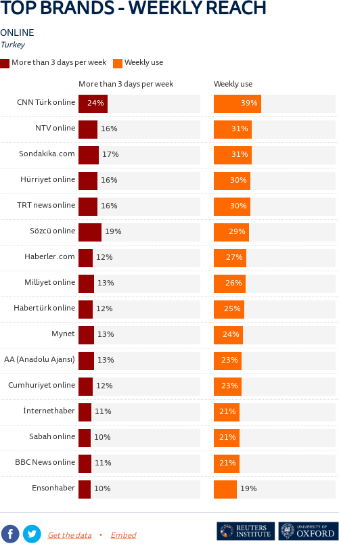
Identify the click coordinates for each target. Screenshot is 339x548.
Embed (123, 536)
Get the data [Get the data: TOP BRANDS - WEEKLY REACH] (69, 536)
